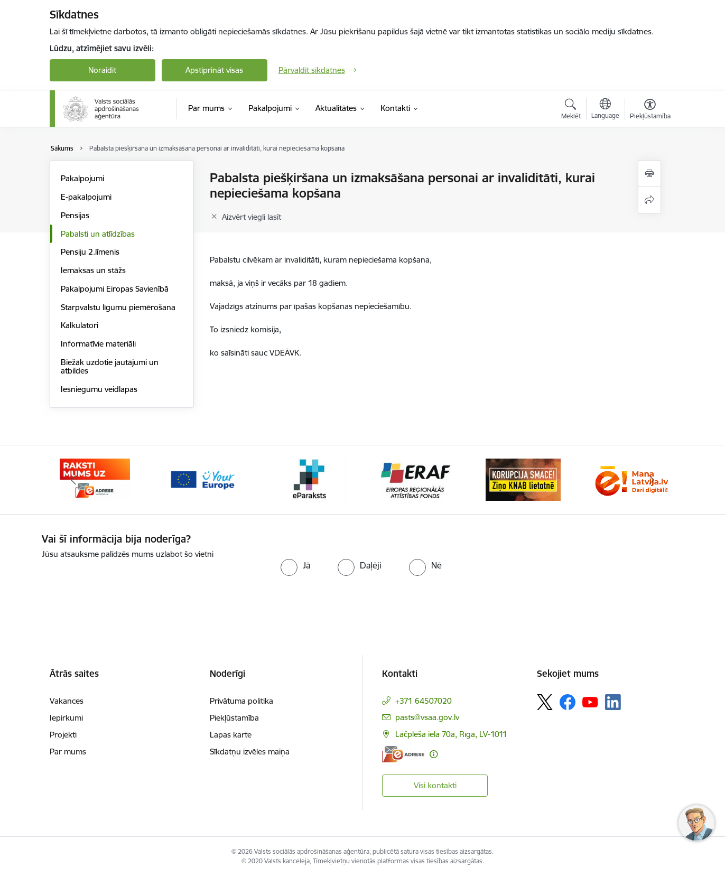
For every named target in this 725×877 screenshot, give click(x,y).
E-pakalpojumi (86, 197)
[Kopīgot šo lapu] (649, 200)
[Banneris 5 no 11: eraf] (416, 479)
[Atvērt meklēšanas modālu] (571, 110)
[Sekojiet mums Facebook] (567, 702)
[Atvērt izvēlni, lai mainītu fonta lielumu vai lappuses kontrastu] (650, 110)
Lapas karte (231, 735)
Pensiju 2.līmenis (90, 252)
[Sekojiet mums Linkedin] (613, 702)
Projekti (63, 735)
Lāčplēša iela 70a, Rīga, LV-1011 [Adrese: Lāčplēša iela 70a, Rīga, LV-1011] (451, 734)
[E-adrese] (403, 754)
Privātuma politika (241, 701)
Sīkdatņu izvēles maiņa (250, 752)
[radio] (295, 565)
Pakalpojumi (82, 178)
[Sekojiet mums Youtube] (590, 701)
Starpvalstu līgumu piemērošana (118, 307)
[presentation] (130, 581)
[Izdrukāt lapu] (649, 173)
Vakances (66, 701)
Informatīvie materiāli (98, 344)
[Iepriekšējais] (74, 479)
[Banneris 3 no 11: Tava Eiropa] (202, 479)
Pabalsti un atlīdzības (98, 234)
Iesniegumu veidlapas (99, 389)
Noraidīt (102, 70)
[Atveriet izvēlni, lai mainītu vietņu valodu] (605, 110)
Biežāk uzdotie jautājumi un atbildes (110, 366)
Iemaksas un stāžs (93, 270)
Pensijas (75, 215)
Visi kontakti (435, 785)
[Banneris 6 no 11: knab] (523, 479)
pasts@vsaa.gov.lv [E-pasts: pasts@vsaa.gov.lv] (427, 717)
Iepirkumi (66, 718)
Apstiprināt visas (214, 70)
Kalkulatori (79, 325)
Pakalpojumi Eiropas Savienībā (115, 289)
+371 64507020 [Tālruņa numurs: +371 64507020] (423, 701)
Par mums (68, 752)
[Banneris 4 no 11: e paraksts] (309, 479)
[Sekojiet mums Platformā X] (545, 702)
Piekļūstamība (234, 718)
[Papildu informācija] (434, 754)
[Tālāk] (651, 479)
